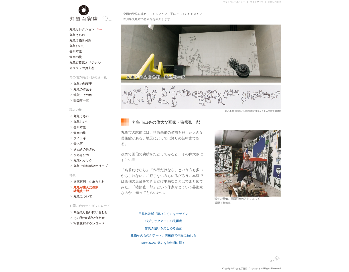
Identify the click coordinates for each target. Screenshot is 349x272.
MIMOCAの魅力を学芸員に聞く (163, 243)
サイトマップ (256, 2)
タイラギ (79, 138)
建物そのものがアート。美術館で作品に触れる (163, 235)
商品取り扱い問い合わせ (90, 212)
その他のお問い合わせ (89, 218)
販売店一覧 (81, 100)
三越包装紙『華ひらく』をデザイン (163, 214)
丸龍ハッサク (82, 160)
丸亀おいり (77, 46)
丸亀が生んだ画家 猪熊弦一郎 (85, 189)
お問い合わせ (274, 2)
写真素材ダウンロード (89, 223)
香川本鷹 (75, 51)
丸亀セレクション (81, 29)
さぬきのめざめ (84, 149)
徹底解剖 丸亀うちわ (89, 181)
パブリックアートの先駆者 (163, 221)
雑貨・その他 (82, 95)
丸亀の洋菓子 (82, 89)
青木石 (78, 143)
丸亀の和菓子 (82, 83)
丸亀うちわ (77, 35)
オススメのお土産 (81, 68)
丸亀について (82, 196)
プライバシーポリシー (234, 2)
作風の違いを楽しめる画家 (163, 228)
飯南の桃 (75, 57)
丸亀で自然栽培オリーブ (90, 166)
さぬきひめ (81, 155)
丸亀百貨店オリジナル (85, 62)
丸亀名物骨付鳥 (80, 40)
